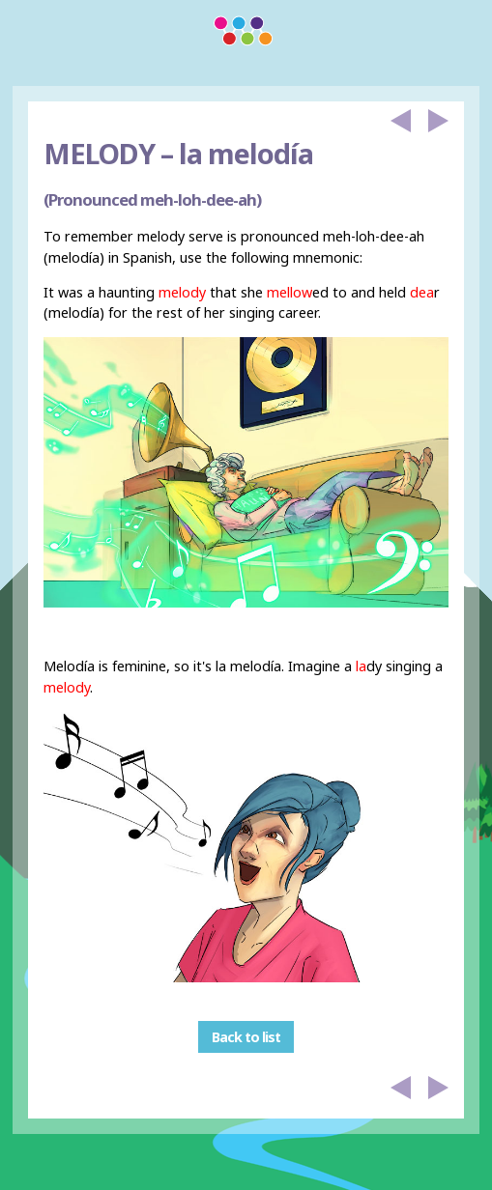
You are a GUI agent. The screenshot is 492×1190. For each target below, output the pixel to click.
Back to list (246, 1037)
